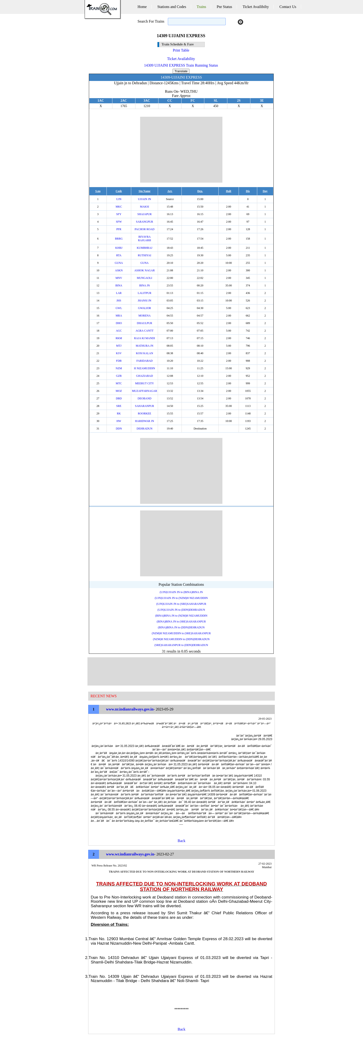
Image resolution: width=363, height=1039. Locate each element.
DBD (119, 398)
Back (181, 841)
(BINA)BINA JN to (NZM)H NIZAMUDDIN (181, 615)
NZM (119, 368)
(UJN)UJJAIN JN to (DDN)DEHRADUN (181, 609)
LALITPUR (144, 293)
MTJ (119, 345)
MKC (119, 206)
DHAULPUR (144, 323)
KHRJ (118, 247)
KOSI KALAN (144, 353)
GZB (119, 375)
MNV (118, 278)
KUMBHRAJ (144, 247)
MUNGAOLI (144, 278)
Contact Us (287, 7)
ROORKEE (144, 413)
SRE (118, 406)
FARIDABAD (144, 360)
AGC (119, 330)
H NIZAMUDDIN (144, 368)
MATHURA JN (144, 345)
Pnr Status (224, 7)
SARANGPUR (144, 221)
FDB (119, 360)
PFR (118, 229)
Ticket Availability (181, 59)
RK (119, 413)
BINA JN (144, 285)
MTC (119, 383)
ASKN (119, 270)
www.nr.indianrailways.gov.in (130, 709)
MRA (119, 315)
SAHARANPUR (144, 406)
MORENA (144, 315)
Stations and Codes (171, 7)
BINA (118, 285)
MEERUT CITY (144, 383)
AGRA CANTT (145, 330)
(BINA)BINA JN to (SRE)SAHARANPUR (181, 621)
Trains (201, 7)
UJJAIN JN (144, 199)
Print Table (181, 50)
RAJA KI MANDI (144, 338)
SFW (119, 221)
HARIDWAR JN (144, 421)
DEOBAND (144, 398)
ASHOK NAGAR (144, 270)
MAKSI (144, 206)
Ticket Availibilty (256, 7)
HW (118, 421)
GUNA (119, 263)
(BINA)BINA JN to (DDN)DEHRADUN (181, 627)
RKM (119, 338)
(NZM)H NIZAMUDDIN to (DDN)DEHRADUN (181, 639)
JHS (118, 300)
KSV (119, 353)
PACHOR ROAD (144, 229)
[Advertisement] (181, 149)
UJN (118, 199)
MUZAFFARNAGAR (144, 391)
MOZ (119, 391)
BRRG (119, 238)
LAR (119, 293)
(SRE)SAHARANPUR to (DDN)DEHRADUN (181, 645)
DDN (119, 428)
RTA (118, 255)
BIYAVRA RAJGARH (144, 238)
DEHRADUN (144, 428)
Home (142, 7)
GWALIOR (144, 308)
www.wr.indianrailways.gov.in (130, 854)
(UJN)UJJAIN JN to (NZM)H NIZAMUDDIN (181, 598)
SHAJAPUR (144, 214)
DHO (119, 323)
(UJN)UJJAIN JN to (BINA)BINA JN (181, 592)
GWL (119, 308)
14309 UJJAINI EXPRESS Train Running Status (181, 65)
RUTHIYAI (144, 255)
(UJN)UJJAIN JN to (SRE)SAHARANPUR (181, 604)
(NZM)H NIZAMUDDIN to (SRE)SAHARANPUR (181, 633)
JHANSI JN (144, 300)
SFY (118, 214)
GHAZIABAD (144, 375)
